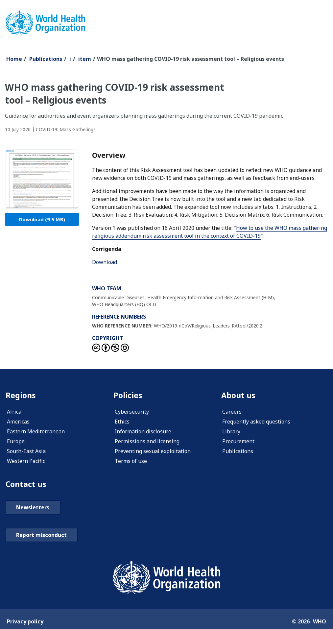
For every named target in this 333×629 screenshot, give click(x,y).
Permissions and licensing (147, 441)
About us (238, 395)
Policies (128, 395)
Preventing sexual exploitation (153, 451)
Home (14, 58)
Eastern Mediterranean (36, 431)
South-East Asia (26, 451)
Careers (232, 412)
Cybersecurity (132, 412)
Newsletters (32, 508)
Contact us (27, 484)
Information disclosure (143, 431)
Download (42, 219)
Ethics (122, 421)
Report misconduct (41, 535)
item (84, 58)
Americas (18, 421)
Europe (16, 441)
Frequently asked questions (256, 421)
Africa (14, 412)
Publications (45, 58)
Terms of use (131, 461)
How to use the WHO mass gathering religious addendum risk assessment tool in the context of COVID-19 (209, 231)
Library (231, 431)
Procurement (238, 441)
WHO (319, 622)
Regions (21, 395)
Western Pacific (26, 461)
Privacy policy (25, 622)
